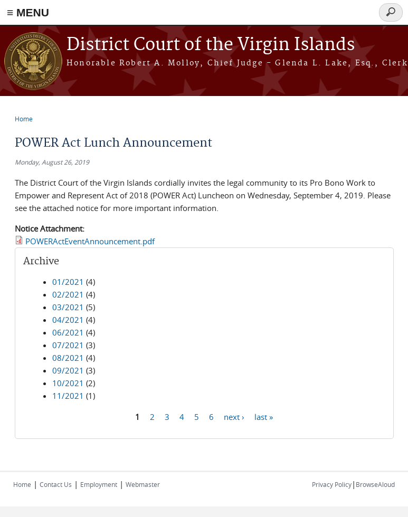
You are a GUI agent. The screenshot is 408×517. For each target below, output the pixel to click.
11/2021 (68, 395)
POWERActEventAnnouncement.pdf (90, 241)
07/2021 (68, 345)
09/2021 (68, 370)
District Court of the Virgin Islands (211, 45)
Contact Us (56, 484)
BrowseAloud (375, 484)
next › (234, 416)
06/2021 (68, 332)
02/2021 (68, 294)
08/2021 (68, 357)
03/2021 (68, 307)
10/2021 (68, 383)
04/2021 (68, 319)
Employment (98, 484)
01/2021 (68, 281)
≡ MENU (28, 12)
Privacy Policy (332, 484)
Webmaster (143, 484)
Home (24, 118)
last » (263, 416)
